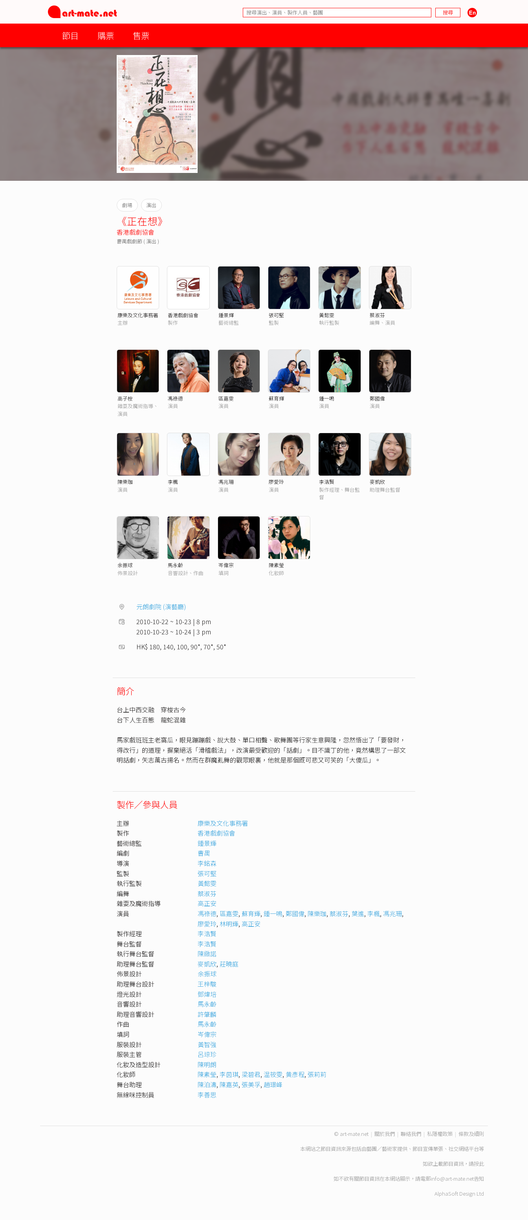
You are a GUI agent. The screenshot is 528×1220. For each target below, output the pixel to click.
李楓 (173, 481)
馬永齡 (175, 565)
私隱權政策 (440, 1133)
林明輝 (229, 923)
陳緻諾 (207, 953)
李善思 (207, 1094)
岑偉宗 (226, 565)
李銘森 (207, 863)
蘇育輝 (276, 398)
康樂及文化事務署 (137, 315)
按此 (479, 1163)
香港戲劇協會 (135, 232)
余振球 (125, 565)
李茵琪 (229, 1074)
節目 (70, 35)
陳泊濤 (207, 1084)
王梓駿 (207, 983)
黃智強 (207, 1044)
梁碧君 (251, 1074)
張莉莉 (317, 1074)
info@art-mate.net (452, 1178)
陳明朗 (207, 1064)
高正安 (207, 903)
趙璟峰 (273, 1084)
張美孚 (251, 1084)
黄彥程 (295, 1074)
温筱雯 (273, 1074)
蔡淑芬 (377, 315)
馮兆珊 (226, 481)
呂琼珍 (207, 1054)
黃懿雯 (326, 315)
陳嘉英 (229, 1084)
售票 (141, 35)
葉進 (358, 913)
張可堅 (276, 315)
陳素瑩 (276, 565)
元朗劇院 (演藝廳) (161, 606)
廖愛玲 (276, 481)
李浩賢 (326, 481)
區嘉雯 (226, 398)
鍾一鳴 (326, 398)
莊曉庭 (229, 963)
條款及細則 (471, 1133)
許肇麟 (207, 1014)
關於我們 (384, 1133)
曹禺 (204, 853)
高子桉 (125, 398)
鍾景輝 (226, 315)
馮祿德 (175, 398)
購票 (105, 35)
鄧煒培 (207, 994)
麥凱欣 (377, 481)
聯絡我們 (411, 1133)
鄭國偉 (377, 398)
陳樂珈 (125, 481)
